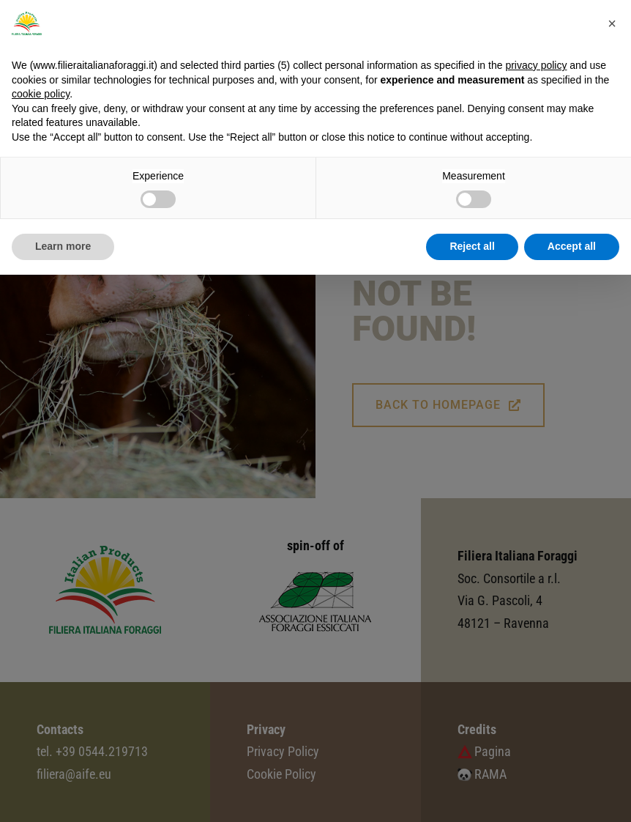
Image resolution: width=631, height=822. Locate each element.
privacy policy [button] (536, 65)
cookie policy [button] (41, 94)
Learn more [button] (63, 246)
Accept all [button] (572, 246)
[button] (612, 23)
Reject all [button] (471, 246)
